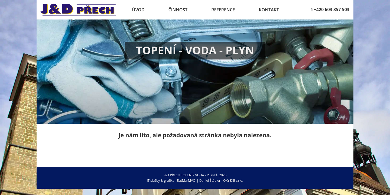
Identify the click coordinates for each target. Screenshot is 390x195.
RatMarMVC (186, 180)
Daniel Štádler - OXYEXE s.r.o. (221, 180)
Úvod (138, 10)
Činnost (178, 10)
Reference (223, 10)
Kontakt (269, 10)
